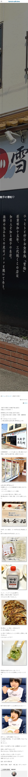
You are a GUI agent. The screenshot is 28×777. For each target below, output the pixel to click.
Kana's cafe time (14, 1)
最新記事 (13, 769)
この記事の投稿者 (5, 769)
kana (25, 403)
